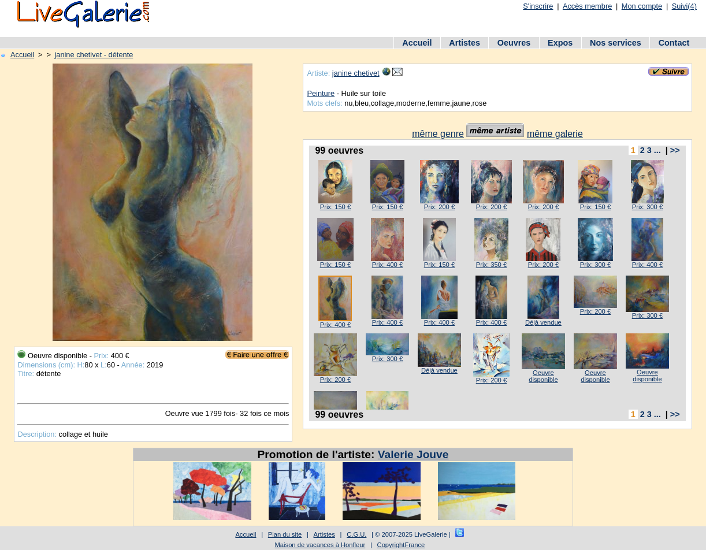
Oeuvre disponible (543, 376)
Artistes (464, 42)
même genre (438, 134)
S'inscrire (538, 6)
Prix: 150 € (335, 206)
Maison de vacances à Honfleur (320, 544)
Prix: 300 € (647, 206)
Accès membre (587, 6)
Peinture (321, 93)
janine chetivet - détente (93, 54)
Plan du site (285, 534)
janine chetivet (356, 73)
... (657, 150)
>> (675, 150)
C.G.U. (356, 534)
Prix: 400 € (387, 264)
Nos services (615, 42)
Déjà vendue (543, 322)
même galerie (555, 134)
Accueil (417, 42)
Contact (674, 42)
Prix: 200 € (439, 206)
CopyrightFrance (401, 544)
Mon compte (642, 6)
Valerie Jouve (413, 454)
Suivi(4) (684, 6)
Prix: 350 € (491, 264)
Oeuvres (514, 42)
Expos (560, 42)
